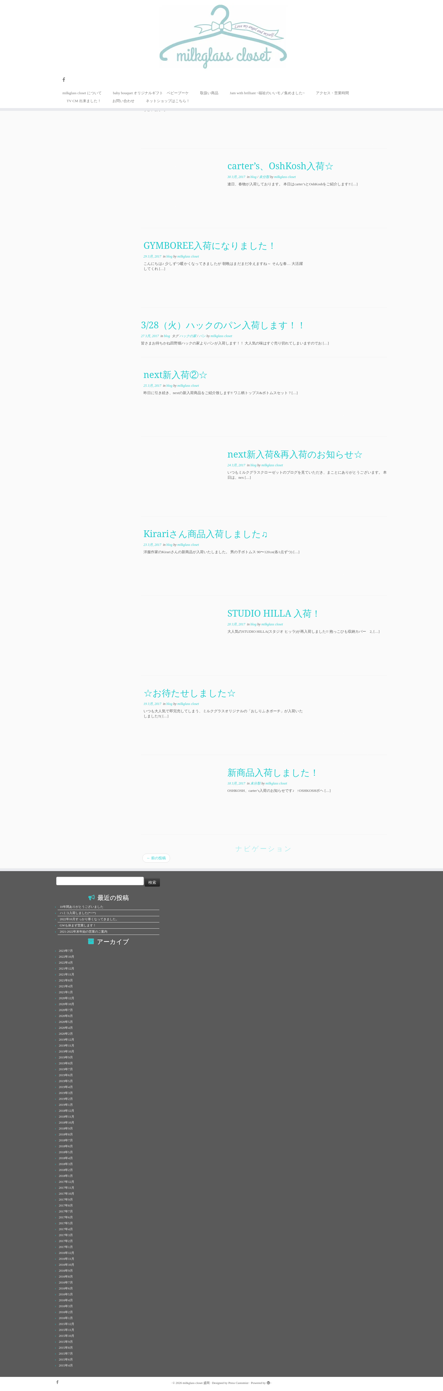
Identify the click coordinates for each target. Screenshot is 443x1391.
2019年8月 (66, 1063)
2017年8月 (66, 1205)
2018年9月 (66, 1128)
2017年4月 (66, 1229)
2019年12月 (66, 1039)
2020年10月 (66, 1004)
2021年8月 (66, 980)
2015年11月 (66, 1329)
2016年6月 (66, 1288)
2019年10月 (66, 1051)
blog (253, 177)
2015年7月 (66, 1353)
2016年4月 (66, 1300)
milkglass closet (285, 177)
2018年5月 (66, 1152)
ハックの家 (188, 336)
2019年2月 (66, 1098)
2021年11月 (66, 974)
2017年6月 (66, 1217)
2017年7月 (66, 1211)
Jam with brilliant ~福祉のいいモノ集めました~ (267, 93)
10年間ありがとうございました (81, 906)
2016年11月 (66, 1258)
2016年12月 (66, 1252)
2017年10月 (66, 1193)
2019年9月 (66, 1057)
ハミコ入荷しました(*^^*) (78, 913)
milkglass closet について (82, 93)
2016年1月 (66, 1318)
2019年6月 (66, 1075)
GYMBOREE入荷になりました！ (210, 245)
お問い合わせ (123, 101)
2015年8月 (66, 1347)
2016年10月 (66, 1264)
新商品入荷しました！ (273, 772)
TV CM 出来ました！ (84, 101)
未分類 (264, 177)
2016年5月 (66, 1294)
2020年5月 (66, 1021)
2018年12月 (66, 1110)
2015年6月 (66, 1359)
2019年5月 (66, 1081)
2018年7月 (66, 1140)
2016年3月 (66, 1306)
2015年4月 (66, 1365)
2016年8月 (66, 1276)
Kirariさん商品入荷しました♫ (206, 534)
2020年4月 (66, 1027)
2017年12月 (66, 1181)
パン (203, 336)
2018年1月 (66, 1175)
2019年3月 (66, 1093)
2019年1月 (66, 1104)
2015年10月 (66, 1335)
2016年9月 (66, 1270)
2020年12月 (66, 998)
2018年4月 (66, 1158)
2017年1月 (66, 1247)
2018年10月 (66, 1122)
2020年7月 (66, 1010)
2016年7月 (66, 1282)
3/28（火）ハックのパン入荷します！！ (223, 325)
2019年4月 (66, 1087)
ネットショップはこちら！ (168, 101)
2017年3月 (66, 1235)
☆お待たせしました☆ (190, 693)
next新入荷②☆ (176, 374)
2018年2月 (66, 1170)
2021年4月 (66, 986)
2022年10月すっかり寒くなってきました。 (89, 919)
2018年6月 (66, 1146)
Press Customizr (238, 1383)
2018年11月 (66, 1116)
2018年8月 (66, 1134)
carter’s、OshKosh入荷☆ (280, 166)
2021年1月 (66, 992)
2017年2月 (66, 1241)
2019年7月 (66, 1069)
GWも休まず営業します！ (78, 925)
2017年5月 (66, 1223)
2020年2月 (66, 1033)
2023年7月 (66, 950)
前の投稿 (156, 858)
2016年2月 (66, 1312)
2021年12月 (66, 968)
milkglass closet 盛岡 (196, 1383)
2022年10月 (66, 956)
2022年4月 (66, 962)
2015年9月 (66, 1341)
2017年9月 (66, 1199)
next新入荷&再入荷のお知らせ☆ (295, 454)
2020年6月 (66, 1016)
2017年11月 (66, 1187)
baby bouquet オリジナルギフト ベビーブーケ (151, 93)
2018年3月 (66, 1164)
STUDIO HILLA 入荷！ (274, 613)
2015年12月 (66, 1324)
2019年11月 (66, 1045)
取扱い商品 (209, 93)
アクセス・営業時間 (332, 93)
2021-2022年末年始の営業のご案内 (84, 931)
